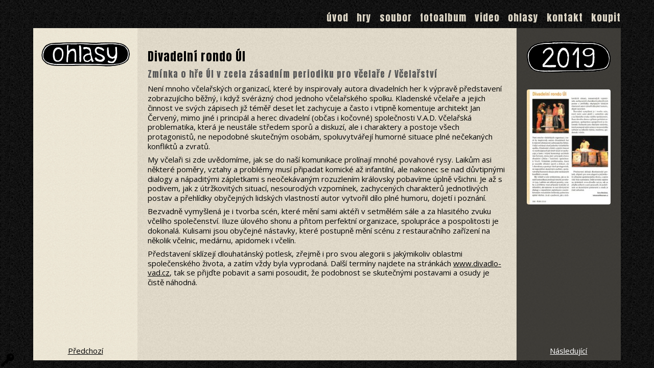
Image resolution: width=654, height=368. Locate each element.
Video (487, 17)
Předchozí (85, 351)
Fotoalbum (443, 17)
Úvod (337, 17)
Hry (364, 17)
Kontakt (565, 17)
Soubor (396, 17)
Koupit (606, 17)
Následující (568, 351)
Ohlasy (523, 17)
